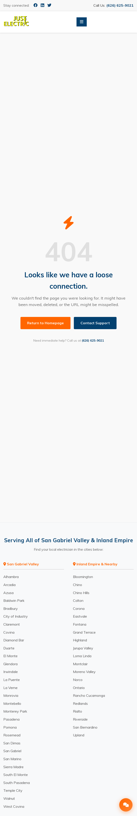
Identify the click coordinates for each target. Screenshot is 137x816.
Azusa (8, 592)
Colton (78, 600)
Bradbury (10, 608)
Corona (79, 608)
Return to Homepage (45, 323)
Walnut (9, 798)
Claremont (11, 624)
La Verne (10, 687)
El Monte (10, 656)
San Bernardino (85, 727)
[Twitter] (49, 5)
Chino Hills (81, 592)
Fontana (79, 624)
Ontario (79, 687)
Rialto (77, 711)
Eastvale (80, 616)
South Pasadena (16, 782)
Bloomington (83, 576)
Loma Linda (82, 656)
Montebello (12, 703)
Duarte (8, 648)
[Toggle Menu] (82, 21)
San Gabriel (12, 751)
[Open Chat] (126, 805)
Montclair (80, 664)
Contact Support (95, 323)
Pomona (10, 727)
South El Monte (15, 774)
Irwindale (10, 671)
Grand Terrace (84, 632)
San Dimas (11, 743)
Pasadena (11, 719)
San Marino (12, 759)
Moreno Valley (84, 671)
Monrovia (10, 695)
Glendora (10, 664)
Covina (8, 632)
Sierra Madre (13, 767)
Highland (80, 640)
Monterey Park (15, 711)
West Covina (13, 806)
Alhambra (11, 576)
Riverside (80, 719)
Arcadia (9, 584)
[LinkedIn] (42, 5)
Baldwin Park (13, 600)
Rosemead (11, 735)
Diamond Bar (13, 640)
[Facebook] (36, 5)
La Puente (11, 679)
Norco (78, 679)
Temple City (12, 790)
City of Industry (15, 616)
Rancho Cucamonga (89, 695)
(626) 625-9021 (120, 5)
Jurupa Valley (83, 648)
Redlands (80, 703)
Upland (78, 735)
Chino (77, 584)
